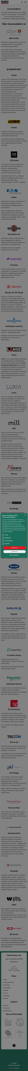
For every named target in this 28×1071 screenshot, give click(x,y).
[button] (14, 555)
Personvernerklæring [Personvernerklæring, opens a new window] (7, 531)
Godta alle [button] (14, 547)
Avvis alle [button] (14, 551)
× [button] (24, 514)
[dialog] (14, 535)
